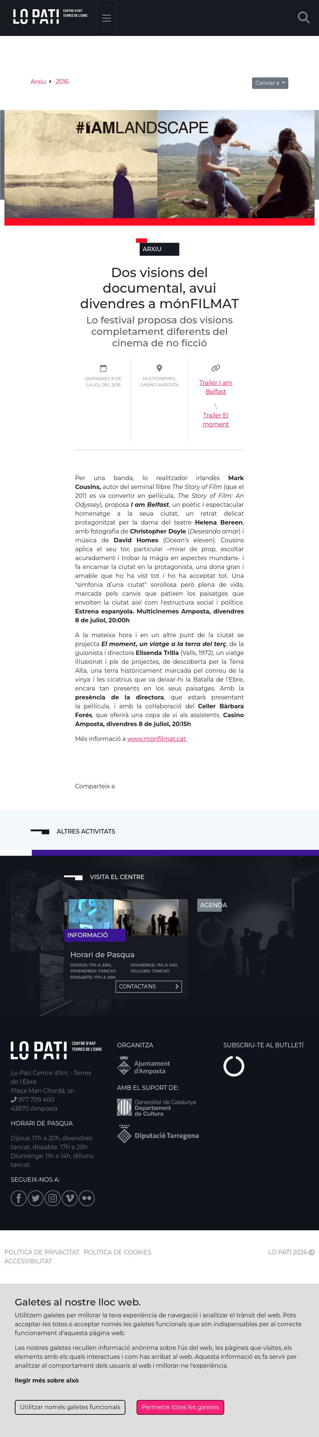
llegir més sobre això (47, 1380)
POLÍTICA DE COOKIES (117, 1252)
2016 (62, 81)
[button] (304, 18)
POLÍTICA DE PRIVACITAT (41, 1252)
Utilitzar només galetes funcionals (70, 1407)
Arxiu (38, 81)
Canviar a (268, 83)
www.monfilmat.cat (157, 738)
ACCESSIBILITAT (28, 1261)
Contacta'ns (148, 986)
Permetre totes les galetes (180, 1407)
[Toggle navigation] (106, 18)
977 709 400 (32, 1099)
